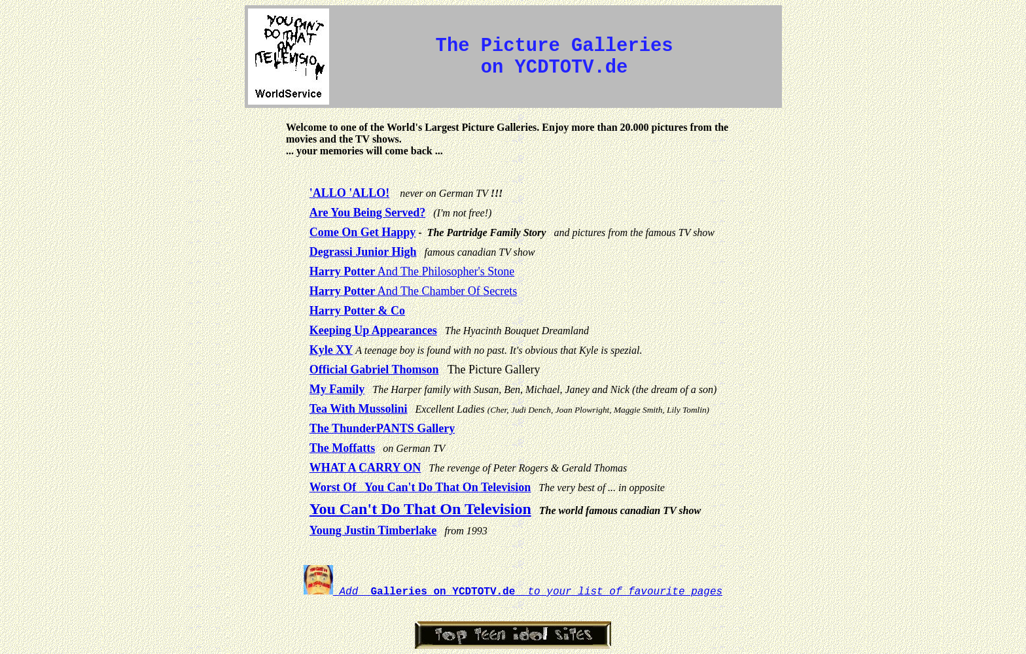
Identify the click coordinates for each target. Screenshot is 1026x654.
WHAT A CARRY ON (365, 467)
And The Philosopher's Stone (444, 271)
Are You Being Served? (368, 212)
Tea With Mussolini (359, 408)
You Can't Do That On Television (420, 508)
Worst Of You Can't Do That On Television (420, 487)
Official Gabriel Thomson (374, 369)
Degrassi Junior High (363, 251)
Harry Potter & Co (357, 310)
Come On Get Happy (363, 232)
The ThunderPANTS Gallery (382, 428)
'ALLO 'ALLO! (350, 192)
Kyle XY (331, 349)
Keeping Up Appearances (373, 330)
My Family (337, 389)
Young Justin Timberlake (373, 530)
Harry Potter (342, 271)
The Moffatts (342, 448)
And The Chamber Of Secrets (446, 291)
